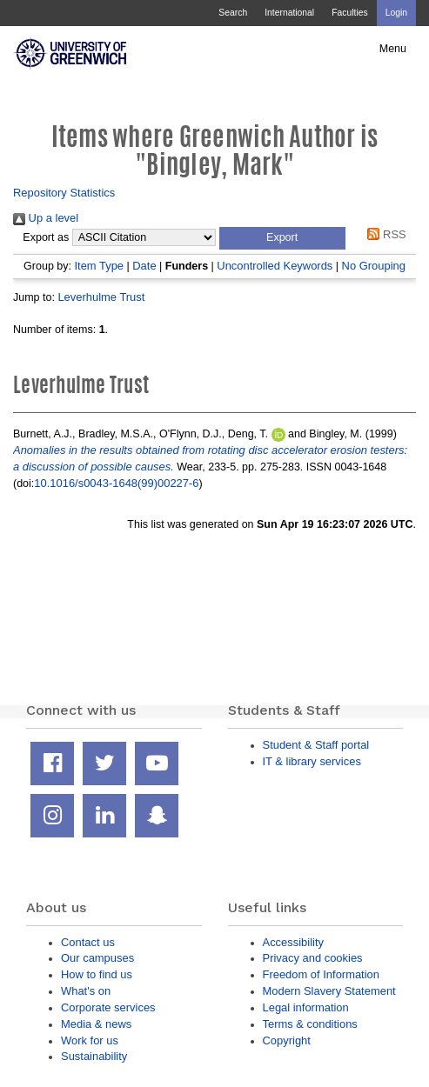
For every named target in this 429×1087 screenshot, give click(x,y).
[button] (282, 238)
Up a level (45, 217)
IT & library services (312, 761)
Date (144, 265)
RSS (384, 234)
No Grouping (374, 265)
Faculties (349, 12)
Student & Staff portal (316, 744)
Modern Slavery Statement (329, 990)
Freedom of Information (321, 974)
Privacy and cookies (313, 957)
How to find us (96, 974)
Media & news (96, 1023)
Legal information (306, 1007)
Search (232, 12)
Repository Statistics (64, 192)
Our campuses (97, 957)
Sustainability (94, 1056)
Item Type (99, 265)
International (289, 12)
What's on (86, 990)
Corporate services (108, 1007)
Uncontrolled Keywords (274, 265)
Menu (392, 49)
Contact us (88, 942)
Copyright (287, 1040)
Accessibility (293, 942)
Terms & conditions (310, 1023)
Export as (46, 237)
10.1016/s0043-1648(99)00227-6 (116, 483)
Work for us (89, 1040)
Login (396, 12)
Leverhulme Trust (100, 296)
